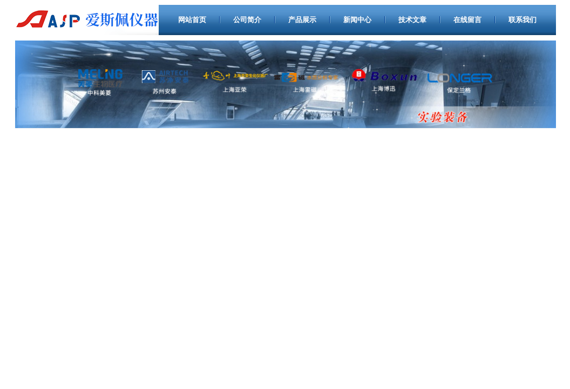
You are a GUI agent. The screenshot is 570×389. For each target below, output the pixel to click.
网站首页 (192, 20)
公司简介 (247, 20)
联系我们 (522, 20)
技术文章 (412, 20)
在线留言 (467, 20)
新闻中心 (357, 20)
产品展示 (302, 20)
